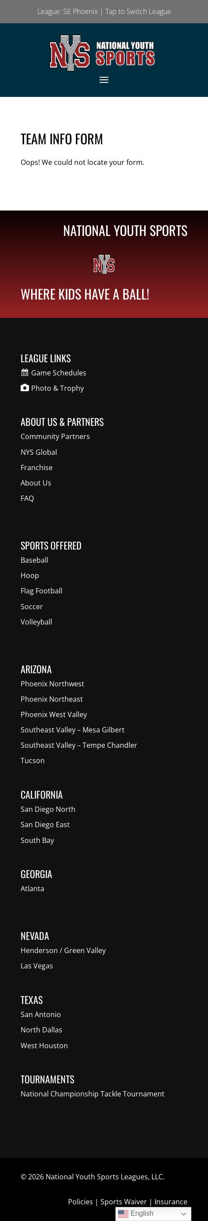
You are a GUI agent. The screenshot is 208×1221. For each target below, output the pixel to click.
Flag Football (41, 591)
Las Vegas (37, 966)
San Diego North (48, 809)
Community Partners (55, 436)
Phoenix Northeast (52, 699)
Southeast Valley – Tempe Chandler (79, 745)
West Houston (44, 1045)
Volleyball (36, 622)
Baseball (34, 560)
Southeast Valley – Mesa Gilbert (73, 730)
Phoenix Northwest (52, 684)
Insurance (170, 1202)
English (136, 1214)
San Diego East (45, 824)
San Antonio (41, 1014)
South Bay (37, 840)
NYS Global (39, 452)
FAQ (27, 498)
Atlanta (32, 888)
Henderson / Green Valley (63, 950)
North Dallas (41, 1030)
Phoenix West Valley (54, 714)
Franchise (37, 467)
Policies (80, 1202)
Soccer (32, 606)
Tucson (33, 760)
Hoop (30, 575)
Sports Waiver (123, 1202)
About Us (36, 483)
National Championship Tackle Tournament (93, 1094)
